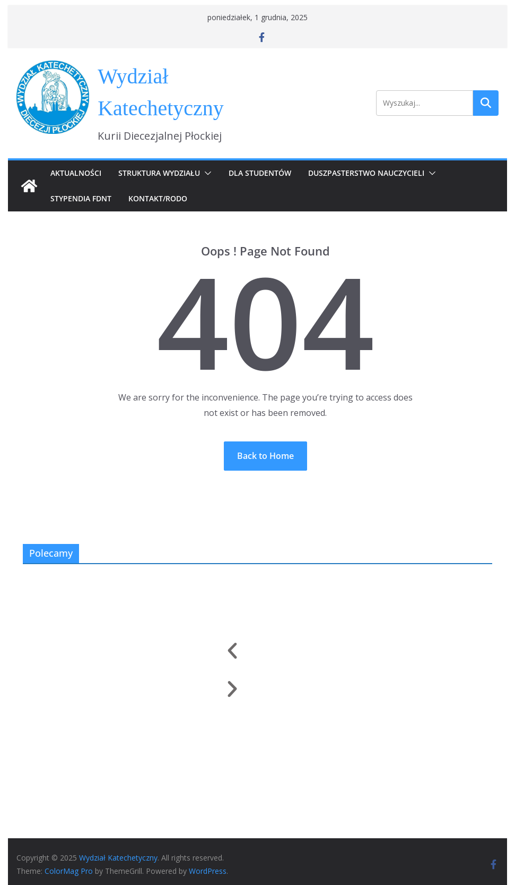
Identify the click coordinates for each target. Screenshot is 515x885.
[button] (206, 173)
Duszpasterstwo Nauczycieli (366, 173)
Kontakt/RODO (157, 198)
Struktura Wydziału (159, 173)
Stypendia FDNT (80, 198)
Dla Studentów (260, 173)
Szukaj (486, 103)
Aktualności (75, 173)
